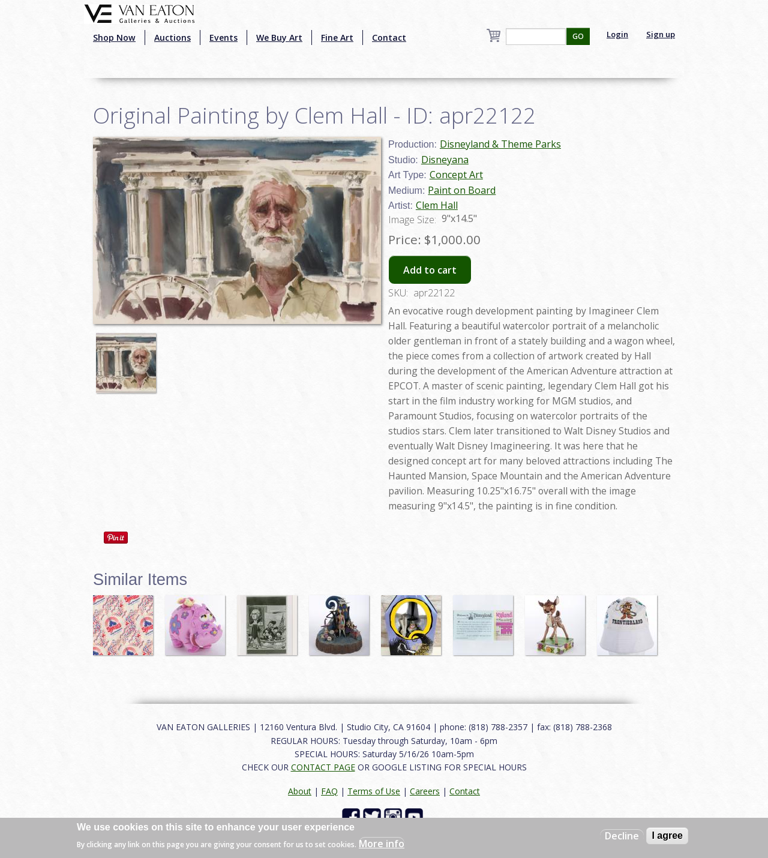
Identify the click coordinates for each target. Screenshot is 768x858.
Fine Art (337, 37)
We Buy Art (279, 37)
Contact (389, 37)
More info (381, 843)
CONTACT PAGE (323, 767)
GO (578, 36)
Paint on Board (462, 190)
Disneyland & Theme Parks (500, 144)
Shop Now (114, 37)
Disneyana (445, 159)
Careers (425, 791)
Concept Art (456, 174)
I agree (667, 835)
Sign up (660, 34)
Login (617, 34)
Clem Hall (437, 205)
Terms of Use (373, 791)
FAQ (329, 791)
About (299, 791)
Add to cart (430, 270)
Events (223, 37)
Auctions (172, 37)
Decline (622, 835)
